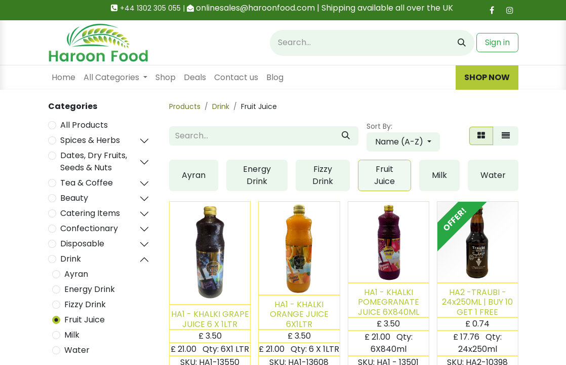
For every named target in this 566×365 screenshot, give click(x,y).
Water (77, 350)
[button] (403, 142)
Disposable (82, 243)
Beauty (74, 198)
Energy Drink (89, 289)
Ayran (76, 274)
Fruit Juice (84, 319)
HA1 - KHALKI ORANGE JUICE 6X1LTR (299, 314)
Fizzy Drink (85, 304)
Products (184, 106)
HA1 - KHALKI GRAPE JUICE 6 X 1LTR (210, 319)
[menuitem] (63, 77)
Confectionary (89, 228)
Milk (71, 335)
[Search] (461, 43)
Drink (70, 259)
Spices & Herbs (90, 140)
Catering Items (90, 213)
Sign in (497, 42)
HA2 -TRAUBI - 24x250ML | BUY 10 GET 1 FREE (477, 301)
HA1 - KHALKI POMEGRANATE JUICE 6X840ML (388, 301)
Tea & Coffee (86, 183)
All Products (84, 125)
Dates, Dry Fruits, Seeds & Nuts (93, 161)
